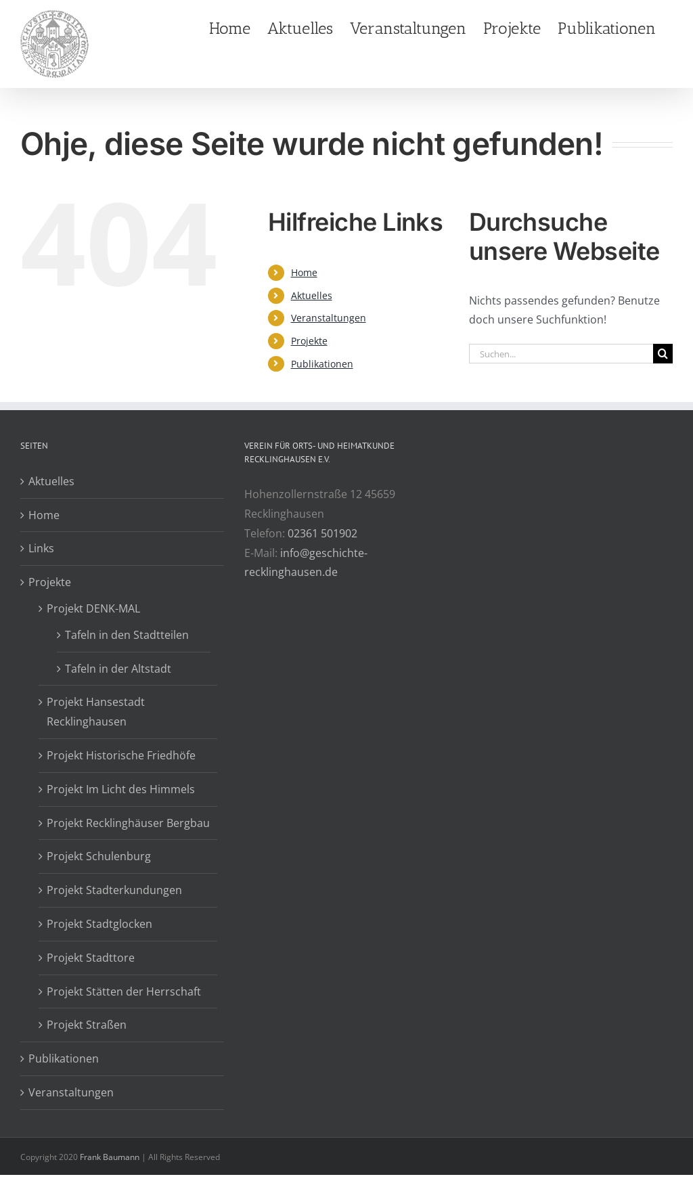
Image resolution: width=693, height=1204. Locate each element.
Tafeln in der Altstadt (118, 668)
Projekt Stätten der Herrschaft (124, 991)
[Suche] (663, 353)
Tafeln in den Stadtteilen (127, 634)
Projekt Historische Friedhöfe (121, 755)
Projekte (309, 340)
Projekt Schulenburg (99, 856)
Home (304, 272)
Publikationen (322, 363)
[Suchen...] (561, 353)
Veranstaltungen (328, 317)
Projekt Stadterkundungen (114, 890)
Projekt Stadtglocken (99, 923)
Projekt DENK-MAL (93, 608)
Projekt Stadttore (91, 957)
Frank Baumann (109, 1157)
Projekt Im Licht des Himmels (121, 789)
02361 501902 (322, 533)
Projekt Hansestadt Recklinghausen (96, 711)
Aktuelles (311, 295)
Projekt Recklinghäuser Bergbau (128, 823)
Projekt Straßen (87, 1024)
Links (41, 548)
